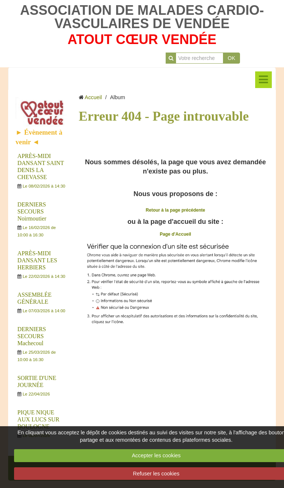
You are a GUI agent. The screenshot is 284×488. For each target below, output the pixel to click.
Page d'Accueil (175, 234)
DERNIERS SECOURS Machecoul (31, 336)
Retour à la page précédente (175, 210)
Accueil (93, 97)
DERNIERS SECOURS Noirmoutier (31, 211)
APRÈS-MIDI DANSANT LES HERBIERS (37, 260)
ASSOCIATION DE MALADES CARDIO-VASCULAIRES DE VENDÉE (142, 17)
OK (231, 58)
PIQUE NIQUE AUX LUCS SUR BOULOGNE (38, 419)
